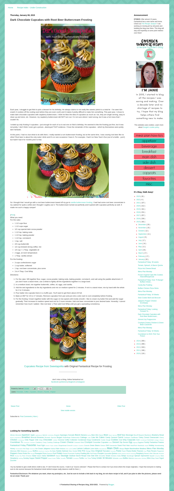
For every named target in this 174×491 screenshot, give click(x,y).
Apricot (45, 435)
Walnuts (131, 458)
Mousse (30, 451)
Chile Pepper (30, 440)
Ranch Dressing (131, 453)
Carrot (121, 437)
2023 (138, 196)
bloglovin (71, 382)
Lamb (70, 448)
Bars (93, 435)
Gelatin (56, 445)
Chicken (14, 440)
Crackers (33, 442)
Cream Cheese (67, 442)
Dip (121, 442)
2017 (138, 215)
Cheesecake (154, 437)
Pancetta (113, 451)
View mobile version (68, 410)
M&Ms (96, 448)
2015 (138, 222)
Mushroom (41, 451)
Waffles (126, 458)
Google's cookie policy (151, 127)
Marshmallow (135, 449)
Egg (131, 442)
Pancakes (106, 451)
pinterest (63, 382)
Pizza (44, 453)
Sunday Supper (29, 458)
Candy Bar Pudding (145, 285)
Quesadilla (108, 453)
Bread (161, 435)
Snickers (114, 456)
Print (12, 215)
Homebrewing (159, 445)
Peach (124, 451)
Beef (119, 435)
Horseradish (19, 448)
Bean (106, 435)
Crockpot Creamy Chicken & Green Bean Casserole (151, 324)
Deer (110, 442)
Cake (89, 437)
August (141, 237)
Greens (103, 445)
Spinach (137, 456)
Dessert (40, 392)
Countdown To (17, 442)
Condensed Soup (84, 440)
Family (147, 442)
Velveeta (116, 458)
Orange (88, 451)
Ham (128, 445)
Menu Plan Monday (145, 272)
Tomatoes (76, 458)
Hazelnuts (141, 445)
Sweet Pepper (41, 458)
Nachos (47, 451)
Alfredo (12, 435)
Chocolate (20, 392)
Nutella (59, 451)
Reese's (147, 453)
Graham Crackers (78, 445)
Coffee (26, 392)
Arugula (57, 435)
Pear (145, 451)
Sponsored (145, 456)
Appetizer (26, 435)
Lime (92, 449)
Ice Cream (39, 449)
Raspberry (140, 453)
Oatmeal (65, 451)
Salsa (44, 456)
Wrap (153, 458)
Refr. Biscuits (154, 453)
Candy (108, 437)
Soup (124, 456)
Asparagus (64, 435)
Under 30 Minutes (105, 458)
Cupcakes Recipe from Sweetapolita (44, 366)
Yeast (157, 458)
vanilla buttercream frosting (81, 202)
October (141, 231)
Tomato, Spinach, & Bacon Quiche (150, 265)
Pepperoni (160, 451)
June (140, 243)
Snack (108, 456)
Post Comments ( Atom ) (29, 416)
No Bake (53, 451)
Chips (41, 440)
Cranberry (39, 442)
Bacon (78, 435)
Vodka (121, 458)
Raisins (124, 453)
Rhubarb (161, 453)
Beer (124, 435)
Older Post (121, 406)
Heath (147, 445)
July (140, 240)
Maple (127, 449)
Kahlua (53, 448)
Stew (162, 456)
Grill (107, 445)
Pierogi (32, 453)
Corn (138, 440)
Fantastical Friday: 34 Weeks (148, 295)
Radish (119, 453)
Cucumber (97, 442)
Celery (141, 437)
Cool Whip (123, 440)
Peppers (14, 453)
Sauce (58, 456)
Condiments (96, 440)
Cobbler (55, 440)
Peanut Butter (131, 451)
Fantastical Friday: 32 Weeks (148, 331)
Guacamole (113, 445)
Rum (24, 456)
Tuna (89, 458)
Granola (87, 445)
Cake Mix (95, 437)
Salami (39, 456)
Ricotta (17, 456)
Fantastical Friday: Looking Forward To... (147, 310)
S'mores (29, 456)
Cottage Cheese (159, 440)
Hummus (32, 448)
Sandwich (51, 456)
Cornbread (143, 440)
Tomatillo (63, 458)
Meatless (143, 449)
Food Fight (41, 445)
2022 (138, 200)
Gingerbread (62, 445)
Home (10, 8)
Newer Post (15, 406)
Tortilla (81, 458)
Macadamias (103, 448)
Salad (34, 456)
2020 (138, 206)
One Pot (82, 451)
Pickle (25, 453)
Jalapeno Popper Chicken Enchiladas (147, 302)
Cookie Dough (106, 440)
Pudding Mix (85, 453)
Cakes (102, 437)
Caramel (114, 437)
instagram (81, 382)
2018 (138, 212)
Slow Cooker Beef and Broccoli (149, 298)
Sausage (65, 456)
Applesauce (39, 435)
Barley (89, 435)
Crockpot (89, 442)
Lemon (80, 448)
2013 (138, 344)
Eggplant (141, 442)
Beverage (129, 435)
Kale (58, 449)
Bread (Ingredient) (16, 437)
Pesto (20, 453)
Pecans (154, 451)
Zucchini (13, 460)
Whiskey (144, 458)
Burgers (60, 437)
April (140, 250)
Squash (152, 456)
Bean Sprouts (113, 435)
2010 (138, 353)
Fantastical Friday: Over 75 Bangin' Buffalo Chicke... (150, 281)
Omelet (75, 451)
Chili (37, 440)
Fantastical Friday (18, 445)
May (140, 247)
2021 (138, 203)
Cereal (147, 437)
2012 (138, 347)
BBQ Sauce (99, 435)
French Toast (50, 445)
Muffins (35, 451)
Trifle (86, 458)
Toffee (58, 458)
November (142, 228)
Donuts (126, 442)
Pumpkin (101, 453)
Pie (28, 453)
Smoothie (102, 456)
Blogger (111, 485)
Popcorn (50, 453)
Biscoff (136, 435)
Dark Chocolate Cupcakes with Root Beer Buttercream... (149, 315)
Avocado (71, 435)
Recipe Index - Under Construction (31, 8)
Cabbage (84, 437)
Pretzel (65, 453)
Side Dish (95, 456)
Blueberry (155, 435)
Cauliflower (135, 437)
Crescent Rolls (79, 442)
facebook (55, 382)
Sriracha (158, 456)
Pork (55, 453)
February (141, 256)
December (142, 225)
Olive (70, 451)
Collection (74, 440)
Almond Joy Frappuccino (147, 319)
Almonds (18, 435)
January (141, 259)
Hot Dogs (26, 448)
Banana (84, 435)
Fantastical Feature (157, 442)
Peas (149, 451)
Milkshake (13, 451)
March (140, 253)
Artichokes (51, 435)
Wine (149, 458)
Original (52, 392)
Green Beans (95, 445)
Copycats (131, 440)
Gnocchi (70, 445)
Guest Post (121, 445)
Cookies (115, 440)
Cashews (127, 437)
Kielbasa (63, 448)
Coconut (61, 440)
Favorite (46, 392)
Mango (122, 448)
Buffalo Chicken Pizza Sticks (148, 288)
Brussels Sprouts (51, 437)
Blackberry (148, 435)
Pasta (119, 451)
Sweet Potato (52, 458)
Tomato (69, 458)
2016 (138, 219)
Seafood (72, 456)
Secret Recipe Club (83, 456)
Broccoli (34, 437)
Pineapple (38, 453)
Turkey (94, 458)
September (142, 234)
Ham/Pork (133, 445)
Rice (12, 456)
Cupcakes (33, 392)
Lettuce (86, 448)
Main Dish (113, 448)
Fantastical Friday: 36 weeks (148, 262)
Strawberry (14, 458)
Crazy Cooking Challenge (51, 442)
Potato (60, 453)
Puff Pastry (94, 453)
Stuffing (21, 458)
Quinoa (114, 453)
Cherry (161, 437)
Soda (119, 456)
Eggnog (135, 442)
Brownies (41, 437)
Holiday (152, 445)
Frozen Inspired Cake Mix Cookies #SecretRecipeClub (150, 276)
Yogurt (161, 458)
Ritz (20, 456)
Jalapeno (47, 449)
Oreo (93, 451)
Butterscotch (75, 437)
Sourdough (130, 456)
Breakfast (26, 437)
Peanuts (140, 451)
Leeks (74, 448)
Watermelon (138, 458)
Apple (32, 435)
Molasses (24, 451)
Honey (12, 449)
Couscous (27, 442)
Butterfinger (67, 437)
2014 (138, 341)
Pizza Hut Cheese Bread (147, 268)
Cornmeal (150, 440)
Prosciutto (71, 453)
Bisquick (142, 435)
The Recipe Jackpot (149, 24)
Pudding (78, 453)
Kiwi (67, 448)
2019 (138, 209)
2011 (138, 350)
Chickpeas (21, 440)
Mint (19, 451)
